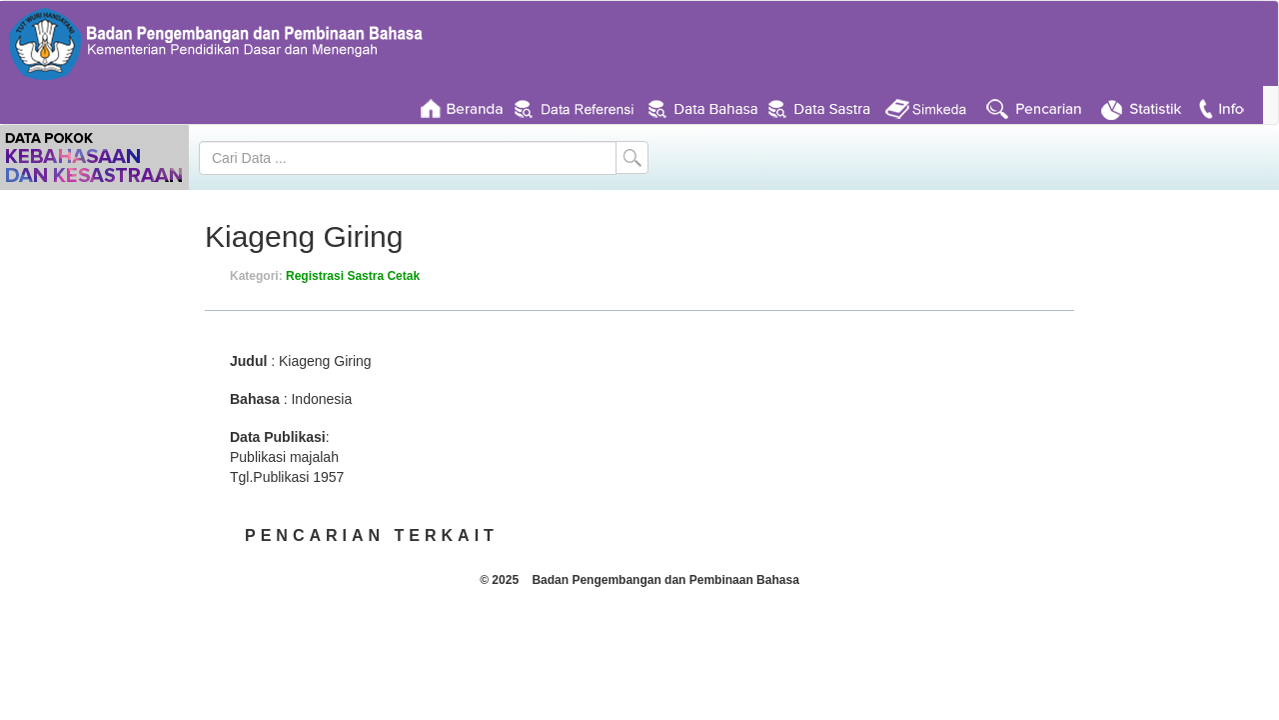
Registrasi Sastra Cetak (353, 276)
